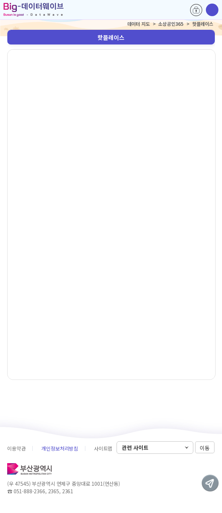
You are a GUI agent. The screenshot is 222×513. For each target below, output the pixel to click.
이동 (205, 448)
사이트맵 (103, 448)
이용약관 (16, 448)
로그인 (196, 10)
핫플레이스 (111, 37)
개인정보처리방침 (59, 448)
